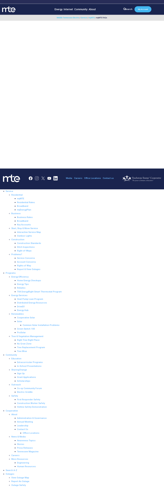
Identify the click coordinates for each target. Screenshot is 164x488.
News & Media (18, 436)
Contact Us (22, 429)
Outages (10, 474)
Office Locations (92, 178)
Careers (78, 178)
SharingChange (19, 370)
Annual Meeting (25, 422)
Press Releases (25, 448)
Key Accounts (24, 224)
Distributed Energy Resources (32, 302)
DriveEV (21, 306)
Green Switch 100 (26, 329)
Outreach (16, 384)
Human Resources (26, 466)
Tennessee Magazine (28, 451)
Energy (59, 9)
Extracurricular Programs (30, 362)
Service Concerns (26, 258)
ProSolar (21, 332)
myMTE (20, 198)
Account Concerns (26, 262)
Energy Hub (22, 310)
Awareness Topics (26, 440)
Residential (17, 195)
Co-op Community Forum (29, 388)
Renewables (17, 314)
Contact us (108, 178)
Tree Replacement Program (31, 347)
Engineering (23, 462)
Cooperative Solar (26, 317)
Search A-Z (11, 470)
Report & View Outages (28, 269)
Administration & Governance (32, 418)
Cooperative (12, 410)
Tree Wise (22, 351)
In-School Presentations (29, 366)
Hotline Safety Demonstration (32, 407)
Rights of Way (24, 265)
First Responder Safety (28, 399)
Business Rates (25, 217)
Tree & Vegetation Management (27, 336)
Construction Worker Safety (31, 403)
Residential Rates (26, 202)
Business (16, 213)
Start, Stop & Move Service (24, 228)
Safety (14, 396)
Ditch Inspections (26, 247)
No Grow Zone (24, 343)
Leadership (22, 425)
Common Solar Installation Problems (41, 325)
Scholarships (23, 381)
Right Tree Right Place (28, 340)
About (92, 9)
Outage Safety (18, 485)
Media (69, 178)
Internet (68, 9)
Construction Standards (29, 243)
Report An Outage (20, 481)
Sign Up (21, 373)
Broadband (22, 206)
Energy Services (19, 295)
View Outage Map (20, 477)
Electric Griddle (25, 392)
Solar (19, 321)
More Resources (19, 459)
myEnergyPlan (24, 209)
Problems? (16, 254)
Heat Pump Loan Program (30, 299)
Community (80, 9)
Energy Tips (23, 284)
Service (9, 191)
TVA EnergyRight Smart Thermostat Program (39, 291)
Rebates (21, 288)
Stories (20, 444)
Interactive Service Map (29, 232)
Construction (17, 239)
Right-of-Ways (24, 250)
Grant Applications (26, 377)
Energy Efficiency (19, 277)
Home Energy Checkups (29, 280)
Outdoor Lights (24, 236)
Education (16, 358)
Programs (11, 273)
